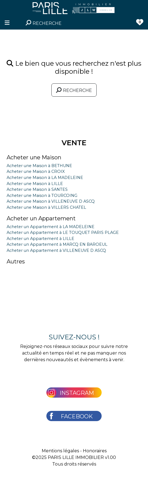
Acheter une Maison (34, 157)
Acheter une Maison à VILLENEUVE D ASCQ (51, 201)
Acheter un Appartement (41, 218)
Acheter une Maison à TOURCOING (42, 195)
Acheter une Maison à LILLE (35, 183)
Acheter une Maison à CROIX (36, 171)
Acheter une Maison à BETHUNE (39, 165)
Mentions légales (60, 450)
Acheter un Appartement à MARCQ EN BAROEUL (57, 244)
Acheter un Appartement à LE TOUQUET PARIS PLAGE (63, 232)
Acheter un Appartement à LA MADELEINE (50, 226)
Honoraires (95, 450)
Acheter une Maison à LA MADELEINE (45, 177)
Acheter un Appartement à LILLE (40, 238)
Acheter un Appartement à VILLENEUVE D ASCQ (56, 250)
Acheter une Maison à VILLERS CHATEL (46, 207)
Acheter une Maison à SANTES (37, 189)
